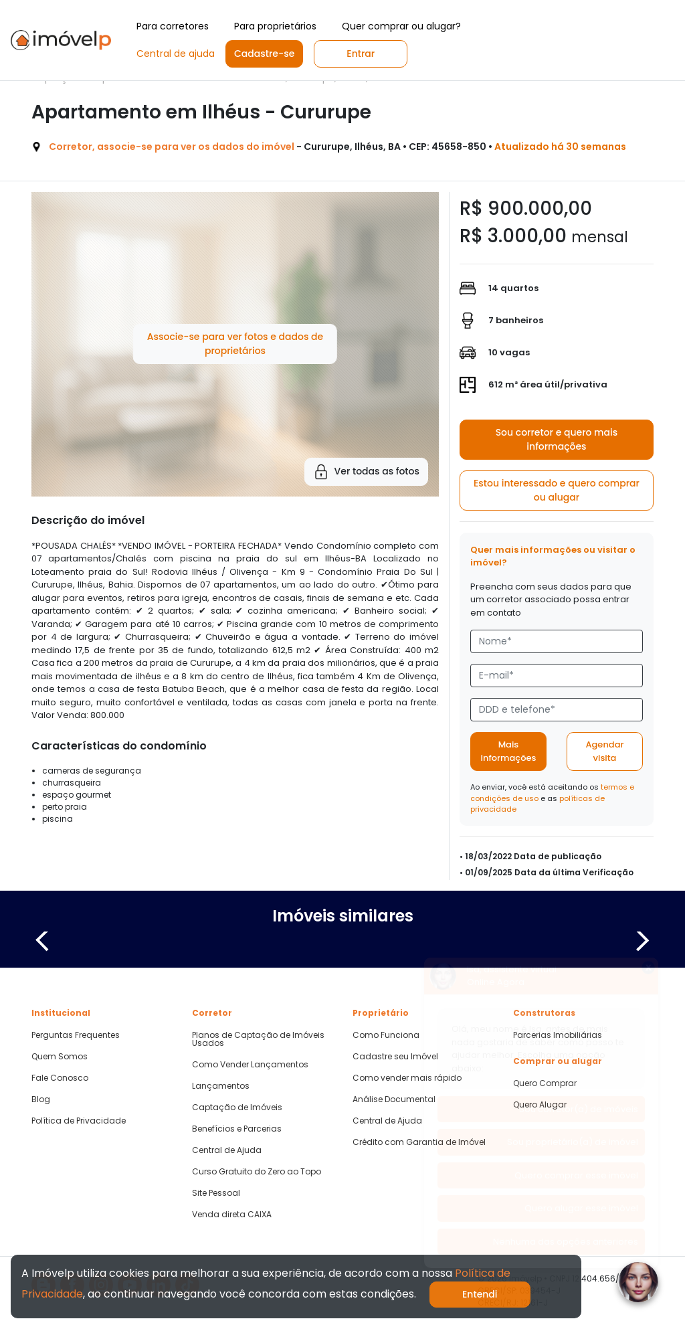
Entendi (480, 1294)
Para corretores (172, 26)
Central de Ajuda (227, 1150)
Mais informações (508, 751)
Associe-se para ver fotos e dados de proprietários (235, 343)
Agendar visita (604, 751)
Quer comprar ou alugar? (401, 26)
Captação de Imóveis (237, 1107)
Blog (40, 1099)
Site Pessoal (216, 1193)
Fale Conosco (59, 1078)
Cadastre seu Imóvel (395, 1057)
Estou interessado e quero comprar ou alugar (557, 490)
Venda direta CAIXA (232, 1215)
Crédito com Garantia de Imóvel (419, 1142)
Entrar (361, 53)
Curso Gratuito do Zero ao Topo (256, 1172)
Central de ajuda (175, 53)
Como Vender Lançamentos (250, 1065)
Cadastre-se (264, 53)
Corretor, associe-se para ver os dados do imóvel (171, 146)
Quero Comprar (545, 1083)
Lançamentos (221, 1086)
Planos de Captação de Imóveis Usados (258, 1039)
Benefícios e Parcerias (237, 1129)
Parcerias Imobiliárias (557, 1035)
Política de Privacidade (78, 1121)
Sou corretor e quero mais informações (557, 439)
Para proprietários (275, 26)
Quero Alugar (540, 1105)
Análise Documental (394, 1099)
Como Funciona (386, 1035)
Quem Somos (59, 1057)
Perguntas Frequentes (75, 1035)
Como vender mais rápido (407, 1078)
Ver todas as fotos (366, 472)
